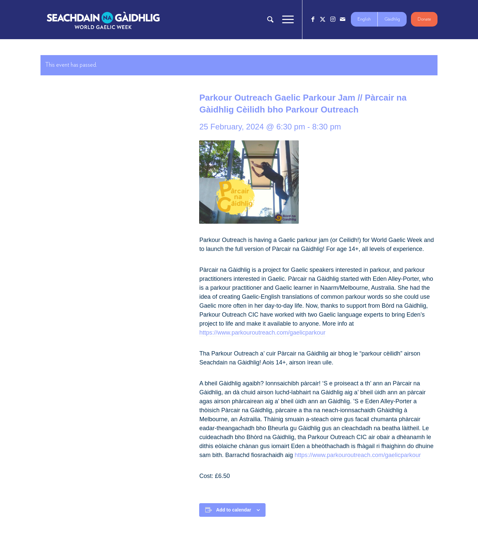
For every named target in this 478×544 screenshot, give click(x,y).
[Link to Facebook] (313, 19)
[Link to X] (323, 19)
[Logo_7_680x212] (103, 19)
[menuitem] (270, 19)
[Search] (270, 19)
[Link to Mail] (343, 19)
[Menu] (286, 19)
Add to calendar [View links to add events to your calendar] (233, 509)
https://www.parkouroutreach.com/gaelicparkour (262, 332)
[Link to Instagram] (333, 19)
